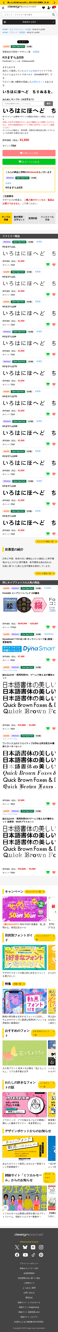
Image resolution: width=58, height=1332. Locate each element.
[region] (29, 110)
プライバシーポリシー (29, 1263)
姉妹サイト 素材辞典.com (29, 1312)
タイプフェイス (16, 29)
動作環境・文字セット (19, 218)
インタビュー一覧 (44, 1085)
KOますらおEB (14, 187)
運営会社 (29, 1298)
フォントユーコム (9, 670)
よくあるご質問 (29, 1288)
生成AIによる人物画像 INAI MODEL (29, 1322)
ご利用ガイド (29, 1283)
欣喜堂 (22, 32)
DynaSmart (48, 634)
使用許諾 (32, 218)
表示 (49, 103)
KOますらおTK (9, 366)
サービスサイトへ (47, 1177)
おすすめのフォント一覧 (41, 1033)
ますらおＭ (29, 71)
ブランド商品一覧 (43, 573)
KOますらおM (9, 306)
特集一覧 (17, 984)
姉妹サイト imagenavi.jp (29, 1307)
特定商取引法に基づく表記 (29, 1278)
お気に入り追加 (29, 153)
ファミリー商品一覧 (45, 541)
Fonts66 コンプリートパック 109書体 (20, 593)
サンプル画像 (6, 218)
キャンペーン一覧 (33, 892)
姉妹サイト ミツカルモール (29, 1302)
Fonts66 (47, 588)
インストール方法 (47, 218)
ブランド (13, 32)
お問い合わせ (29, 1293)
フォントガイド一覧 (43, 938)
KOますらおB (9, 486)
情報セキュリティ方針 (29, 1268)
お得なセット (38, 82)
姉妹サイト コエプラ (29, 1317)
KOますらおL (9, 246)
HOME (5, 29)
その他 (27, 29)
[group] (24, 912)
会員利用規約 (29, 1273)
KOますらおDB (9, 426)
